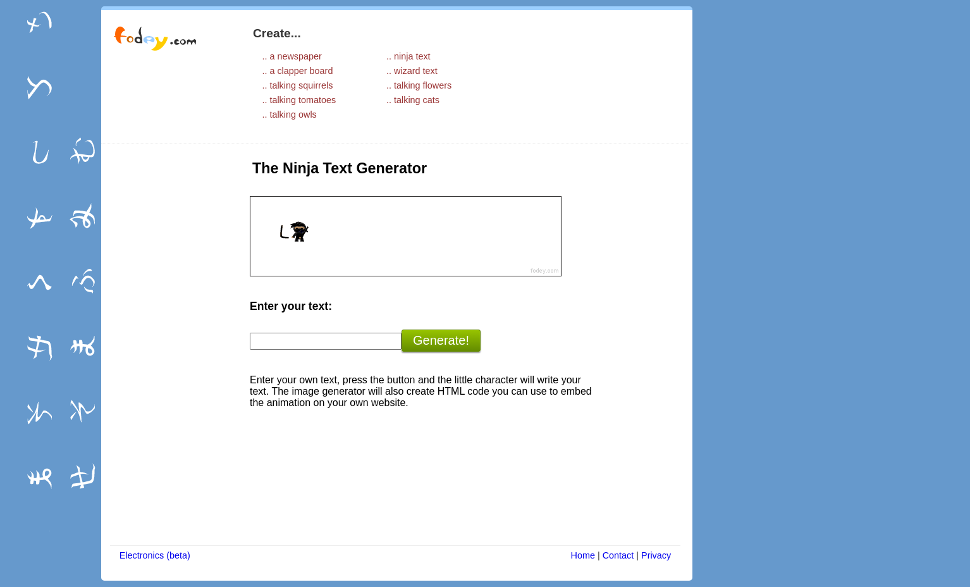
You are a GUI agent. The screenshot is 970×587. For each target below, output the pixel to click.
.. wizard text (412, 71)
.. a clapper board (297, 71)
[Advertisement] (167, 346)
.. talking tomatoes (299, 100)
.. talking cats (412, 100)
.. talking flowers (418, 85)
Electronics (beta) (155, 555)
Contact (618, 555)
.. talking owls (289, 114)
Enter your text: (291, 306)
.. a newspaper (291, 56)
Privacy (656, 555)
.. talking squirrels (297, 85)
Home (583, 555)
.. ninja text (408, 56)
